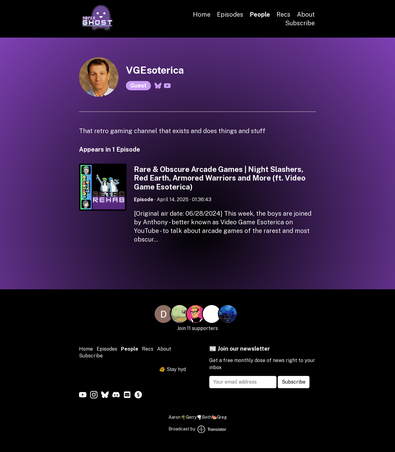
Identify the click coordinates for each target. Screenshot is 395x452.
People (260, 14)
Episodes (230, 14)
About (306, 14)
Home (201, 14)
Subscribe (300, 23)
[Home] (97, 29)
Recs (283, 14)
